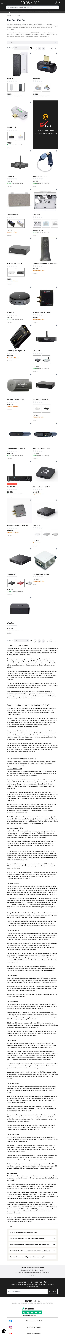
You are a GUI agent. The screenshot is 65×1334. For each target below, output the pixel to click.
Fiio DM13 (36, 525)
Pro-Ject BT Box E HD (41, 400)
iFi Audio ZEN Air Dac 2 (41, 448)
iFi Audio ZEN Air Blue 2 (16, 448)
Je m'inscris (52, 1291)
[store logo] (29, 2)
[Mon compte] (56, 2)
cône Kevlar (51, 1055)
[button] (4, 1331)
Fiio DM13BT (11, 574)
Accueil (9, 15)
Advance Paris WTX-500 (41, 312)
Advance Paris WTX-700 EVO (17, 525)
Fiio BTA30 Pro (12, 487)
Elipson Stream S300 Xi (41, 487)
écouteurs (16, 1139)
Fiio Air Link (11, 127)
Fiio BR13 (10, 176)
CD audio (33, 978)
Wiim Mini (10, 312)
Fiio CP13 (36, 215)
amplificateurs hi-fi (24, 671)
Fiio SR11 (36, 351)
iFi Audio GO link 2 (40, 176)
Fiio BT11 (36, 78)
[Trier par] (21, 48)
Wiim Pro (10, 623)
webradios (32, 933)
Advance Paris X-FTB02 (15, 400)
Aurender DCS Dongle (41, 574)
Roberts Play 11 (13, 215)
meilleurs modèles (26, 792)
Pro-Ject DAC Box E (14, 263)
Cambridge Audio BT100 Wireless (45, 263)
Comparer (9, 99)
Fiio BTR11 (11, 78)
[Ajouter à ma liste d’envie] (30, 53)
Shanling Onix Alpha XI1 (16, 351)
